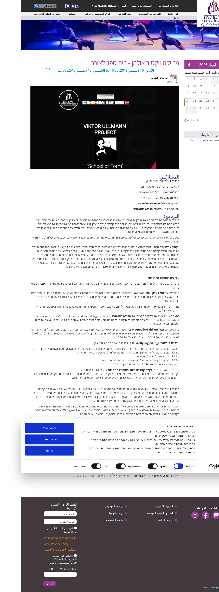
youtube (195, 515)
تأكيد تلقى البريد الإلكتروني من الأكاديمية (41, 530)
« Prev (205, 64)
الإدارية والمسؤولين (147, 6)
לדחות (28, 569)
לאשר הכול (28, 547)
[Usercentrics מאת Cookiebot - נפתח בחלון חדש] (197, 585)
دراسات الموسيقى (93, 506)
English (86, 6)
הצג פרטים (58, 585)
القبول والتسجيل (96, 6)
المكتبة (51, 14)
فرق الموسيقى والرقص (75, 14)
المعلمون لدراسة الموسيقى (138, 513)
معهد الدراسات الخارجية (26, 14)
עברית (72, 6)
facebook (184, 515)
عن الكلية (152, 14)
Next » (167, 64)
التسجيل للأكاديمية (121, 6)
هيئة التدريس (103, 14)
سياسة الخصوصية (93, 520)
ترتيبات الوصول (94, 513)
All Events (172, 120)
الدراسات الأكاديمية (129, 14)
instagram (174, 515)
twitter (206, 515)
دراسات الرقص (144, 520)
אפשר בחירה (29, 558)
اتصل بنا (153, 18)
